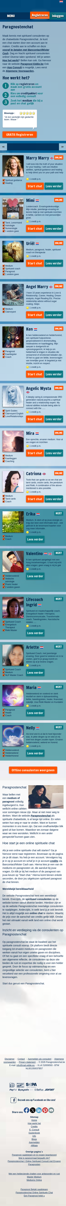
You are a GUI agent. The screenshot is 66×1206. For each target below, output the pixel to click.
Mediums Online (34, 1180)
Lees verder (54, 186)
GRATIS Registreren (19, 134)
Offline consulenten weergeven (33, 770)
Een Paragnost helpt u (34, 1196)
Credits (34, 1126)
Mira (32, 433)
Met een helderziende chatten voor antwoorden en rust (34, 1174)
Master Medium (34, 1177)
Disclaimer (9, 1059)
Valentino (39, 554)
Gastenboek (34, 1133)
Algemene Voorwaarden (20, 71)
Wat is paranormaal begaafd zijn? (34, 1158)
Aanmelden (34, 1142)
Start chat (35, 186)
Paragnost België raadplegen (34, 1189)
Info (34, 1136)
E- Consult (34, 1130)
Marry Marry (40, 158)
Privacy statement (27, 1062)
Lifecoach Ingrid (34, 602)
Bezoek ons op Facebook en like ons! (33, 1100)
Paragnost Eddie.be (32, 64)
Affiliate (34, 1145)
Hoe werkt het (34, 1123)
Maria (33, 688)
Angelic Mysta (38, 389)
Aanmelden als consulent (39, 1059)
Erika (33, 514)
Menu (11, 16)
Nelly (32, 728)
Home (34, 1120)
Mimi (32, 200)
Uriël (32, 243)
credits (54, 861)
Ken (31, 329)
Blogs (34, 1139)
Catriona (36, 474)
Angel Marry (39, 287)
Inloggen (58, 16)
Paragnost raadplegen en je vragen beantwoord (34, 1155)
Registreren (40, 15)
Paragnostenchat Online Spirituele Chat (34, 1192)
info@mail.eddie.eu (26, 1065)
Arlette (34, 647)
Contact (21, 1059)
